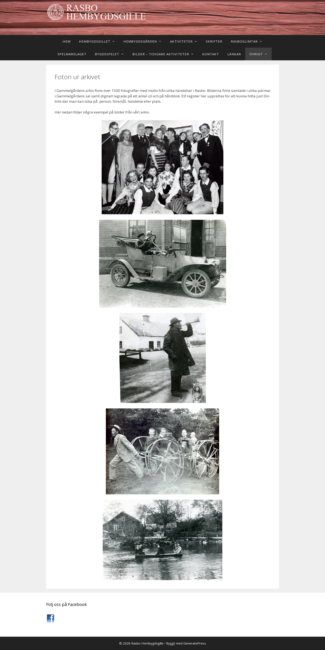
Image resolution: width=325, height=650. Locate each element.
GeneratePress (194, 643)
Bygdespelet (111, 54)
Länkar (234, 54)
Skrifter (214, 41)
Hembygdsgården (144, 41)
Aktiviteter (186, 41)
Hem (67, 41)
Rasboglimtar (249, 41)
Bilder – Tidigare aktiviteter (165, 54)
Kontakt (210, 54)
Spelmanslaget (72, 54)
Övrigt (260, 54)
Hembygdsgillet (99, 41)
